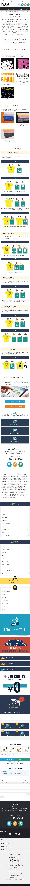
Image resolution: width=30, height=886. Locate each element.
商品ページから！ (14, 754)
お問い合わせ (21, 34)
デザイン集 (4, 552)
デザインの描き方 (5, 549)
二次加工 (3, 526)
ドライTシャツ (5, 600)
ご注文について (8, 669)
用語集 (3, 532)
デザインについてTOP (14, 406)
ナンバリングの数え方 (8, 42)
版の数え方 (23, 39)
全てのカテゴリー (5, 609)
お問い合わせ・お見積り (14, 857)
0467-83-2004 (15, 459)
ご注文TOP (4, 508)
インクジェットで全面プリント (8, 570)
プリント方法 (7, 663)
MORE (19, 744)
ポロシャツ (4, 597)
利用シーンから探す (15, 431)
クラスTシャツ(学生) (6, 591)
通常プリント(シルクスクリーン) (10, 39)
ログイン (24, 0)
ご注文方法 (4, 514)
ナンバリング (4, 567)
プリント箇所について (21, 42)
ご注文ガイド (4, 511)
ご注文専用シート (5, 529)
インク (3, 558)
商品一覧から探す (15, 422)
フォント (3, 555)
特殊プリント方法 (5, 564)
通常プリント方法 (5, 561)
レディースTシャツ (5, 603)
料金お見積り (4, 517)
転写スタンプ (4, 573)
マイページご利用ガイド (7, 535)
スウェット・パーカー (6, 606)
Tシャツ (3, 594)
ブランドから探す (15, 439)
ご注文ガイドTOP (14, 401)
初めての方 (21, 759)
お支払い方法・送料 (6, 523)
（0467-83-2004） (18, 871)
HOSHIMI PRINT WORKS (5, 4)
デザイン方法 (7, 658)
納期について (4, 520)
